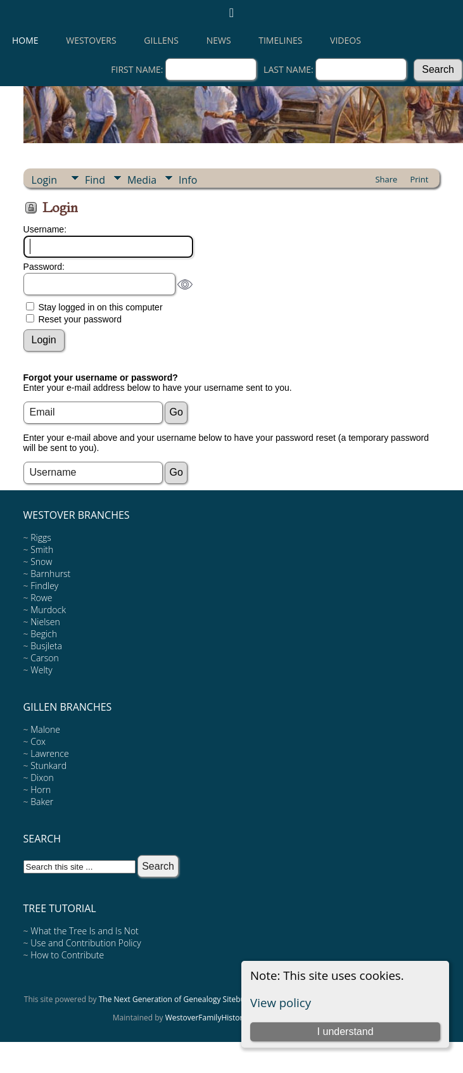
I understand (345, 1031)
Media (141, 180)
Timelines (280, 40)
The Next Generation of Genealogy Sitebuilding (182, 999)
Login (45, 180)
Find (95, 180)
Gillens (161, 40)
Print (419, 179)
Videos (345, 40)
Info (188, 180)
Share (386, 179)
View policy (280, 1002)
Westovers (91, 40)
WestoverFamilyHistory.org (213, 1017)
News (218, 40)
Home (25, 40)
